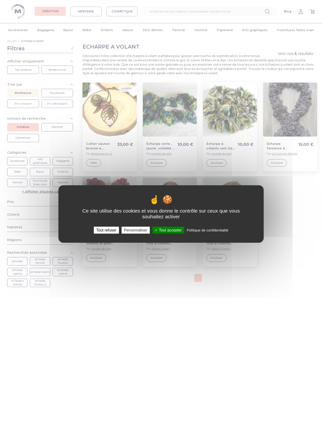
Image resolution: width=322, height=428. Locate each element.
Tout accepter (168, 230)
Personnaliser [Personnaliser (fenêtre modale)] (135, 230)
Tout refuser (106, 230)
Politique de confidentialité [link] (207, 230)
